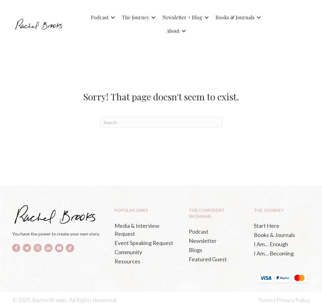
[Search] (161, 122)
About (173, 31)
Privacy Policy (293, 300)
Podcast (100, 17)
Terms (265, 300)
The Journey (135, 17)
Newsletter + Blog (182, 17)
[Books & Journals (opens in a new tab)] (280, 234)
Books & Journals (234, 17)
